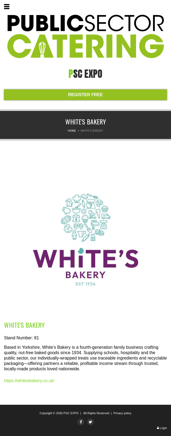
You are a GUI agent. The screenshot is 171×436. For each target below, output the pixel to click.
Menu (8, 7)
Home (72, 130)
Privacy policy (122, 413)
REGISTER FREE (85, 94)
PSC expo (85, 74)
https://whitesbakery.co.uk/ (29, 380)
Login (163, 428)
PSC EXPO (71, 413)
